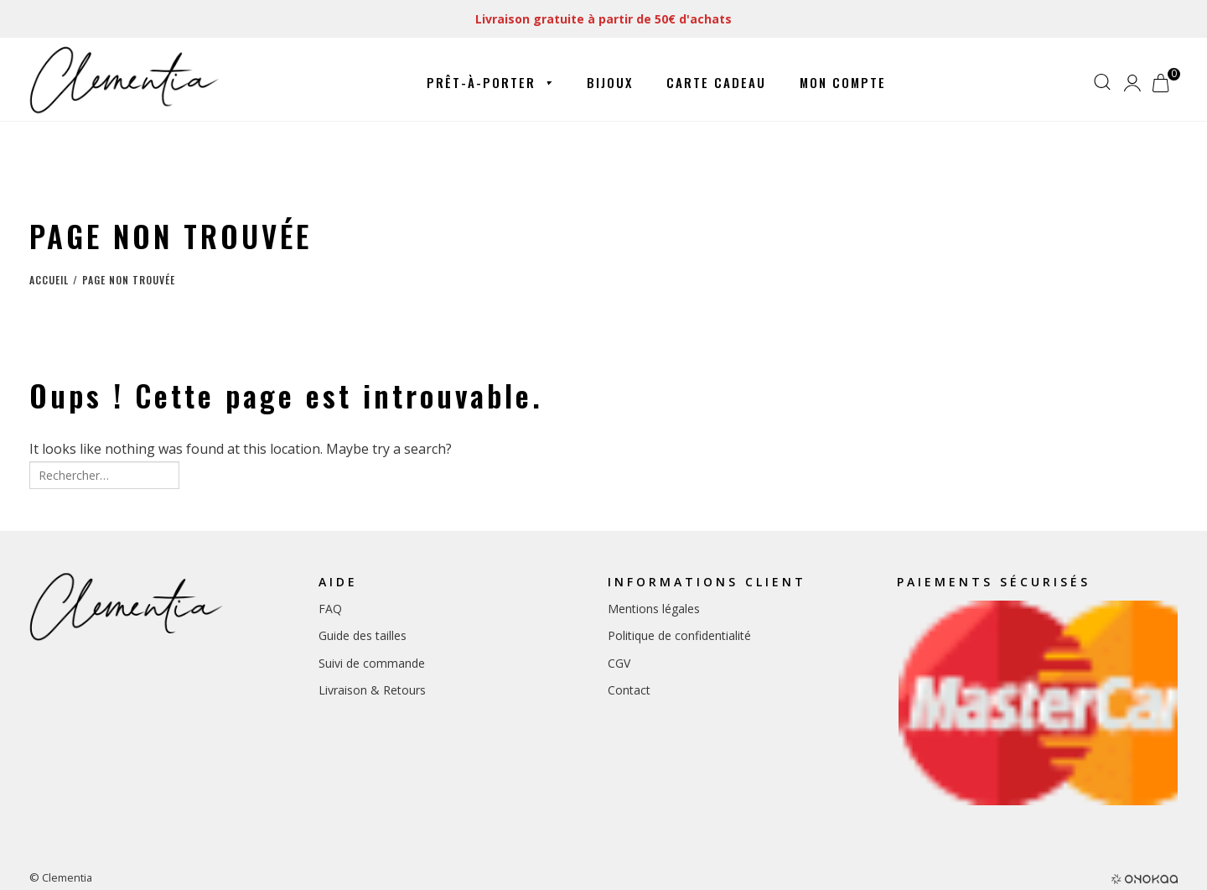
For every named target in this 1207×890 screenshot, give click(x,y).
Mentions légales (654, 609)
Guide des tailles (363, 635)
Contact (629, 690)
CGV (619, 663)
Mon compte (843, 82)
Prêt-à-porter (490, 82)
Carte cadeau (716, 82)
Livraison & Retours (372, 690)
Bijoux (610, 82)
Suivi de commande (372, 663)
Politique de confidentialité (679, 635)
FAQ (330, 609)
